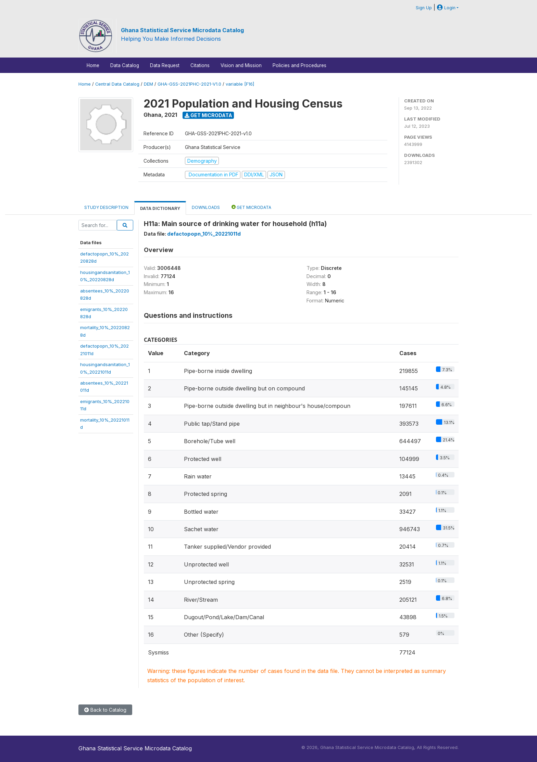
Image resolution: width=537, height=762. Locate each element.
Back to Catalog (105, 710)
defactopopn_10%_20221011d (204, 234)
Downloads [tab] (206, 207)
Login (446, 7)
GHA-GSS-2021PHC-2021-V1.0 (189, 84)
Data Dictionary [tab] (160, 208)
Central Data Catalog (117, 84)
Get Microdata (208, 115)
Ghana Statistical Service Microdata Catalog (182, 30)
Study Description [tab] (106, 207)
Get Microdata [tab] (251, 207)
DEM (148, 84)
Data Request (164, 65)
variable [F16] (240, 84)
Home (93, 65)
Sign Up (424, 7)
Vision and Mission (241, 65)
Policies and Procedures (299, 65)
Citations (200, 65)
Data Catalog (124, 65)
